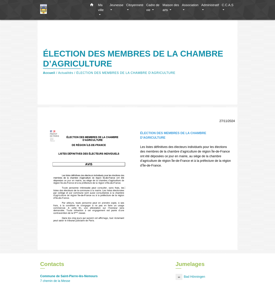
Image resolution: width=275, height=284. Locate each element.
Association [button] (190, 5)
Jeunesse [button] (116, 5)
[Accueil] (62, 9)
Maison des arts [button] (171, 7)
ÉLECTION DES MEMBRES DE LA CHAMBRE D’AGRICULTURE (125, 73)
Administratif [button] (210, 5)
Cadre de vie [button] (152, 7)
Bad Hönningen (190, 277)
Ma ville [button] (101, 7)
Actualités (65, 73)
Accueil (49, 73)
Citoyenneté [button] (134, 5)
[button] (92, 5)
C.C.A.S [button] (227, 5)
